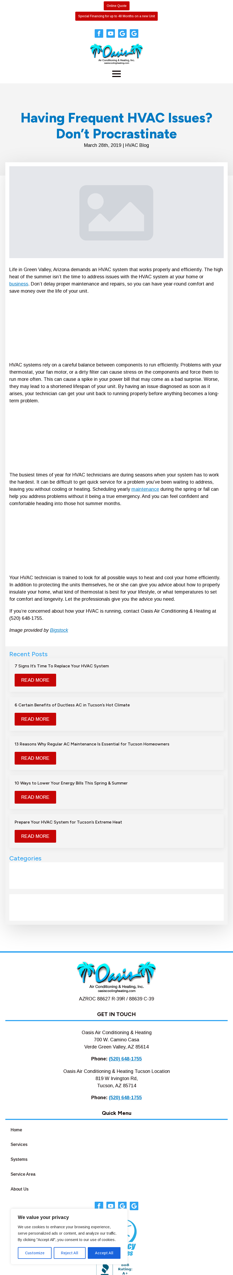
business (18, 284)
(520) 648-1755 (125, 1058)
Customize (34, 1253)
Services (19, 1144)
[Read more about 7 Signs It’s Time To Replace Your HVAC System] (35, 680)
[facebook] (99, 33)
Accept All (104, 1253)
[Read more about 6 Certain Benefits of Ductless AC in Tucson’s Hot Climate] (35, 719)
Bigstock (59, 630)
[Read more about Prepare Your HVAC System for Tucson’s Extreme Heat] (35, 836)
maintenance (145, 489)
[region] (69, 1236)
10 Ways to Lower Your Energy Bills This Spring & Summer (71, 783)
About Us (19, 1189)
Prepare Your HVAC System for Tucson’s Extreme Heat (68, 822)
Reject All (69, 1253)
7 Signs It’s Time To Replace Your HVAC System (62, 665)
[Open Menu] (116, 74)
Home (16, 1130)
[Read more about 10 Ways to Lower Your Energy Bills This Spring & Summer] (35, 797)
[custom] (122, 33)
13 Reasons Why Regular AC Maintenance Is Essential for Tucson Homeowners (92, 744)
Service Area (23, 1174)
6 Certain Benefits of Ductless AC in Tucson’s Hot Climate (72, 704)
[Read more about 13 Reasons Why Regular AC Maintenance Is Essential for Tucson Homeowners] (35, 758)
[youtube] (110, 33)
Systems (19, 1159)
